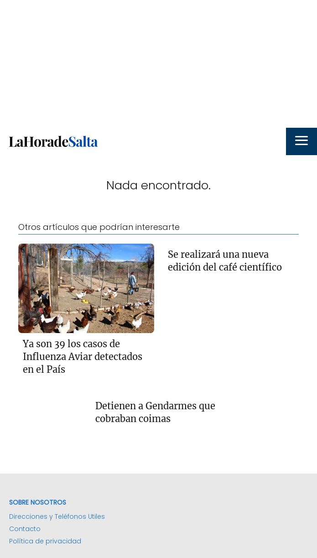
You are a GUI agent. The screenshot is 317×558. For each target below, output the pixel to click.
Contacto (25, 528)
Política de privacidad (45, 541)
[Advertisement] (158, 64)
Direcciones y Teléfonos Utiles (57, 516)
